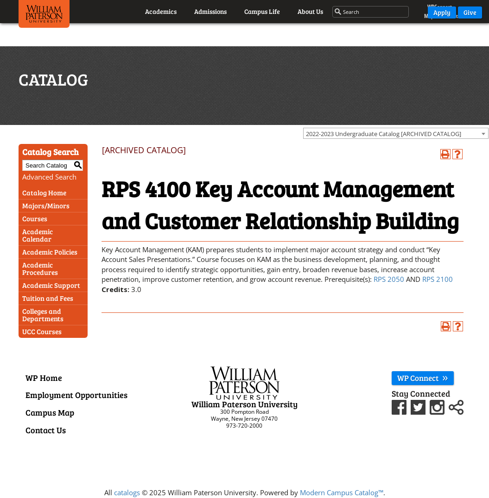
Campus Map (49, 412)
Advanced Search (49, 176)
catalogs (127, 492)
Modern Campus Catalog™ (341, 492)
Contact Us (45, 430)
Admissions (210, 11)
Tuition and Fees (47, 298)
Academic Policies (49, 251)
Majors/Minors (46, 205)
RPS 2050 (389, 279)
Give (470, 12)
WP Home (43, 377)
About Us (310, 11)
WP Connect (422, 378)
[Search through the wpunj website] (371, 12)
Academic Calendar (37, 235)
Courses (34, 218)
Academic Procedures (40, 268)
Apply (442, 12)
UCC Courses (42, 331)
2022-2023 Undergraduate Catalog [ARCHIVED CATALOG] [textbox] (383, 134)
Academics (161, 11)
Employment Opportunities (76, 394)
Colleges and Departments (43, 314)
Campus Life (262, 11)
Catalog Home (44, 192)
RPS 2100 (437, 279)
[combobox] (396, 133)
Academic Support (51, 285)
